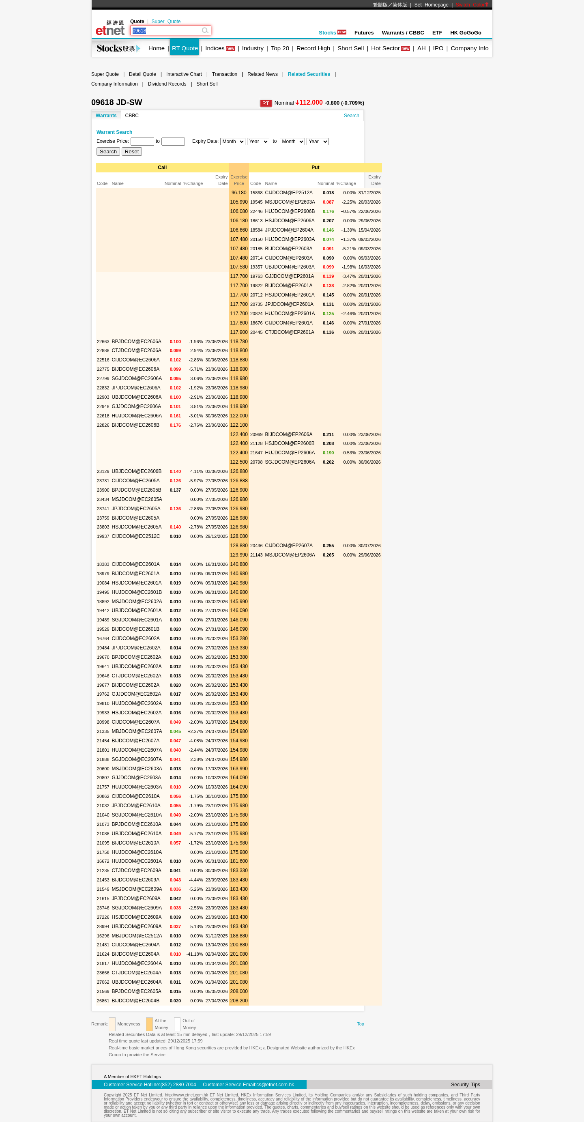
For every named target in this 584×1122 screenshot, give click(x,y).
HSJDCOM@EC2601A (137, 583)
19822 (256, 285)
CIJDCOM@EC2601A (136, 564)
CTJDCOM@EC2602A (136, 676)
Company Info (469, 48)
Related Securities (309, 74)
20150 (256, 239)
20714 (256, 258)
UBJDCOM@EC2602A (137, 666)
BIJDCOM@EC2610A (136, 843)
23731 (103, 480)
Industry (253, 48)
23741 (103, 508)
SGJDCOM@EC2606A (137, 378)
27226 (103, 917)
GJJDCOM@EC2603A (136, 777)
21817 (103, 963)
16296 (103, 935)
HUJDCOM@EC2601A (137, 861)
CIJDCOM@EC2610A (136, 796)
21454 (103, 740)
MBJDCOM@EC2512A (137, 936)
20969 (256, 434)
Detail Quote (142, 74)
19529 (103, 629)
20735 (256, 304)
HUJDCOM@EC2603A (137, 787)
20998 (103, 722)
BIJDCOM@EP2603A (289, 248)
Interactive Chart (184, 74)
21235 (103, 870)
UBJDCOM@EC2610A (137, 833)
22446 (256, 211)
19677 (103, 685)
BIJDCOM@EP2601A (289, 285)
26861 (103, 1000)
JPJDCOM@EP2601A (289, 304)
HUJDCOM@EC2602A (137, 703)
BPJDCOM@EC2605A (136, 991)
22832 (103, 387)
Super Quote (165, 21)
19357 (256, 266)
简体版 (400, 5)
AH (421, 48)
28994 (103, 926)
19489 (103, 619)
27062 (103, 982)
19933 (103, 712)
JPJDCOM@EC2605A (136, 509)
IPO (438, 48)
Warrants (106, 115)
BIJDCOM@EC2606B (136, 425)
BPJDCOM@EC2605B (136, 490)
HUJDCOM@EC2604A (137, 963)
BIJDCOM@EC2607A (136, 741)
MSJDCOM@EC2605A (137, 499)
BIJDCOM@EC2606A (136, 369)
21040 (103, 814)
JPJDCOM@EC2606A (136, 388)
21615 (103, 898)
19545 (256, 202)
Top (360, 1023)
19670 (103, 657)
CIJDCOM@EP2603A (289, 258)
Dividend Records (167, 84)
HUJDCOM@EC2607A (137, 750)
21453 (103, 879)
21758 (103, 852)
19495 (103, 592)
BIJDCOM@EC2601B (136, 629)
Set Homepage (431, 5)
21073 (103, 824)
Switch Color (472, 5)
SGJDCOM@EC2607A (137, 759)
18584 (256, 230)
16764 (103, 638)
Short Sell (350, 48)
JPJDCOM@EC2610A (136, 805)
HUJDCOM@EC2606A (137, 416)
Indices (215, 48)
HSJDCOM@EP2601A (290, 295)
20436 (256, 545)
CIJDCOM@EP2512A (289, 193)
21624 (103, 954)
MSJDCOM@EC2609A (137, 889)
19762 (103, 694)
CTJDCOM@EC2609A (136, 870)
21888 (103, 759)
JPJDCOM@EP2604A (289, 230)
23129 (103, 471)
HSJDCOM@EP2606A (290, 221)
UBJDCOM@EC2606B (137, 471)
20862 (103, 796)
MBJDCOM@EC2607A (137, 731)
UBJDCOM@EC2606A (137, 397)
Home (156, 48)
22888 (103, 350)
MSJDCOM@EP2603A (290, 202)
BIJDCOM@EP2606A (289, 434)
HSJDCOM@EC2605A (137, 527)
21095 (103, 842)
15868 (256, 192)
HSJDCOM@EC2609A (137, 917)
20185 (256, 248)
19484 (103, 647)
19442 (103, 610)
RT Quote (185, 48)
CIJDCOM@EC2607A (136, 722)
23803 (103, 526)
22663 (103, 341)
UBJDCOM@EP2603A (290, 267)
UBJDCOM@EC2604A (137, 982)
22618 (103, 415)
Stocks (332, 33)
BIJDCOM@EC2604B (136, 1001)
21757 (103, 787)
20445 (256, 332)
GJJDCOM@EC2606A (136, 406)
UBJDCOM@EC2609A (137, 926)
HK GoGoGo (465, 33)
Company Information (114, 84)
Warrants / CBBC (403, 33)
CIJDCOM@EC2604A (136, 945)
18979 (103, 573)
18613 (256, 220)
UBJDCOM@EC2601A (137, 610)
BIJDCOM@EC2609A (136, 880)
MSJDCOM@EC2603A (137, 769)
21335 (103, 731)
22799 (103, 378)
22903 (103, 397)
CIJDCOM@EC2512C (136, 536)
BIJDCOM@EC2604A (136, 954)
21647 (256, 452)
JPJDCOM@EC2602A (136, 648)
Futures (364, 33)
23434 (103, 499)
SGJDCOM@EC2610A (137, 815)
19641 (103, 666)
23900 (103, 490)
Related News (262, 74)
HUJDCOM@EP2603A (290, 239)
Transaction (224, 74)
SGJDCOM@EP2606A (290, 462)
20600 (103, 768)
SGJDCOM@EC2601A (137, 620)
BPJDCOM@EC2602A (136, 657)
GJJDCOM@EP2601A (289, 276)
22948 (103, 406)
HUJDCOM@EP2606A (290, 453)
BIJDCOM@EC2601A (136, 573)
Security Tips (465, 1085)
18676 (256, 322)
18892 (103, 601)
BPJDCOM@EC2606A (136, 341)
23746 (103, 907)
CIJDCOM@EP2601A (289, 323)
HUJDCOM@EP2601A (290, 313)
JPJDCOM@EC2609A (136, 898)
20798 (256, 462)
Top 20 (280, 48)
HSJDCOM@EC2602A (137, 713)
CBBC (132, 115)
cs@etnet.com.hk (275, 1085)
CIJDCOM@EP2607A (289, 545)
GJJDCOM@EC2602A (136, 694)
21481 (103, 944)
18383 (103, 564)
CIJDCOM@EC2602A (136, 638)
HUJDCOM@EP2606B (290, 211)
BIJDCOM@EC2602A (136, 685)
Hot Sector (385, 48)
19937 (103, 536)
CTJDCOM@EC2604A (136, 973)
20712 (256, 294)
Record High (313, 48)
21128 (256, 443)
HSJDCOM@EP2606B (290, 443)
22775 (103, 369)
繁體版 (380, 5)
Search (351, 115)
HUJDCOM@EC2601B (137, 592)
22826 (103, 425)
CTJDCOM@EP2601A (290, 332)
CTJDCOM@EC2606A (136, 350)
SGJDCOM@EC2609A (137, 908)
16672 (103, 861)
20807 (103, 777)
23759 (103, 518)
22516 (103, 359)
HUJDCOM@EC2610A (137, 852)
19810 (103, 703)
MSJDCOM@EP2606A (290, 555)
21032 (103, 805)
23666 (103, 972)
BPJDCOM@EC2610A (136, 824)
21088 (103, 833)
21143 (256, 554)
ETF (437, 33)
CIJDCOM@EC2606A (136, 360)
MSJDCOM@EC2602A (137, 601)
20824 (256, 313)
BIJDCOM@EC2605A (136, 518)
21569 (103, 991)
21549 (103, 889)
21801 (103, 750)
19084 (103, 582)
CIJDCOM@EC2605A (136, 481)
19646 (103, 675)
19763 (256, 276)
